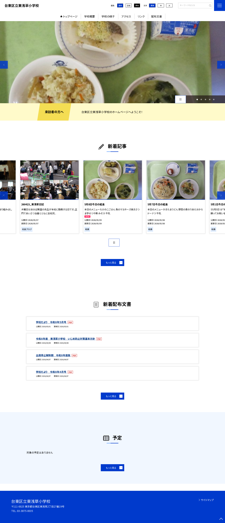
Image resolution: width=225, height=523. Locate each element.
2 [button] (201, 99)
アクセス (126, 16)
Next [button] (221, 65)
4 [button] (209, 99)
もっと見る (111, 262)
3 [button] (205, 99)
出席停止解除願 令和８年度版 (53, 355)
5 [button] (214, 99)
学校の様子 (108, 16)
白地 (128, 5)
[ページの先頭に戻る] (221, 519)
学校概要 (89, 16)
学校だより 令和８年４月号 (51, 372)
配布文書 (156, 16)
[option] (112, 62)
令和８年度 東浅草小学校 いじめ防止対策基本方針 (66, 338)
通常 (120, 5)
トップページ (70, 16)
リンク (141, 16)
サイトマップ (207, 500)
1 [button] (197, 99)
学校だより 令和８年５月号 (51, 322)
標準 (152, 5)
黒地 (137, 5)
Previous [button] (4, 65)
